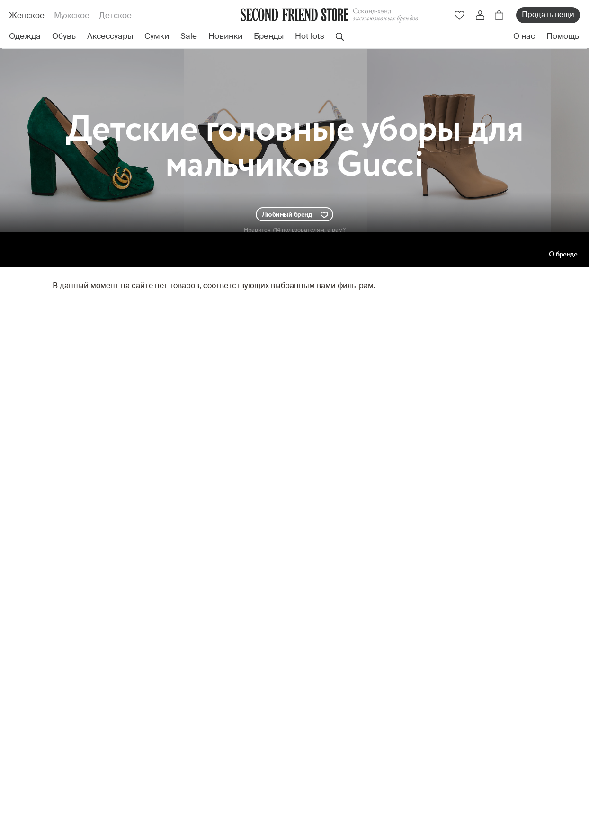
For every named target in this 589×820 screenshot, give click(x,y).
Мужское (71, 16)
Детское (115, 16)
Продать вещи (548, 15)
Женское (27, 16)
